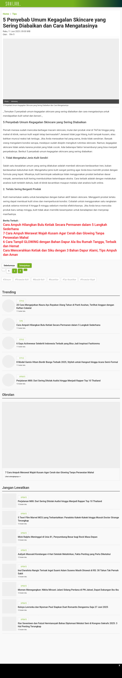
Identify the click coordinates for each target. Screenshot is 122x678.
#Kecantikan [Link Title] (53, 279)
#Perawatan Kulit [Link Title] (22, 279)
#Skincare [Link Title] (7, 279)
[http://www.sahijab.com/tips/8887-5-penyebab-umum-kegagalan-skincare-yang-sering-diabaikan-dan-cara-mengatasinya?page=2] (24, 265)
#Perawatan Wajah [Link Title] (87, 279)
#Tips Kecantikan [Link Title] (69, 279)
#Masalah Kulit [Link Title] (38, 279)
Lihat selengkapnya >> (13, 477)
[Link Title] (2, 3)
